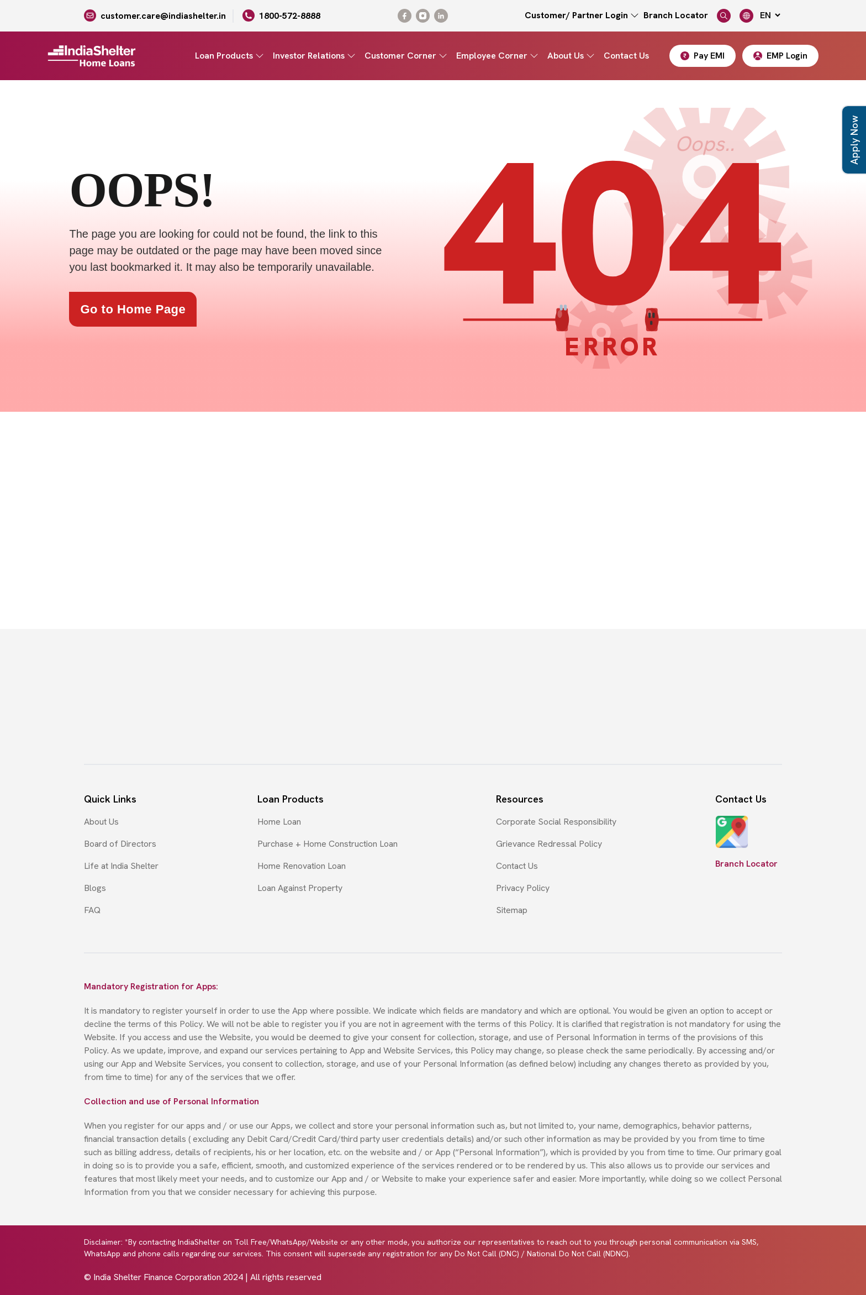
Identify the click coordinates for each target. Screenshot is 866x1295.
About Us (101, 821)
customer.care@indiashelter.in (163, 16)
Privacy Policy (523, 888)
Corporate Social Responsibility (556, 821)
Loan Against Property (299, 888)
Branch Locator (675, 15)
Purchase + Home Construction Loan (327, 844)
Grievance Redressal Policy (549, 844)
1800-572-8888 (289, 16)
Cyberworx (760, 1277)
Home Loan (279, 821)
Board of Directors (120, 844)
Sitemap (511, 910)
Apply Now (854, 140)
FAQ (92, 910)
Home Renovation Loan (301, 866)
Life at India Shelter (121, 866)
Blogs (95, 888)
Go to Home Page (133, 309)
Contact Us (626, 55)
